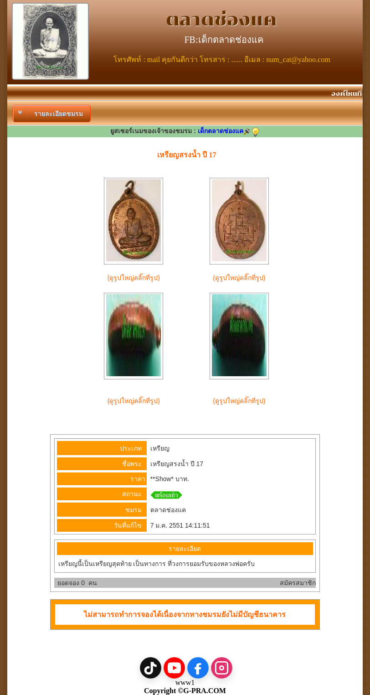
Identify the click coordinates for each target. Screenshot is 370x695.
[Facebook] (198, 668)
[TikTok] (150, 668)
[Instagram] (221, 668)
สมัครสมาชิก (298, 582)
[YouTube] (174, 668)
